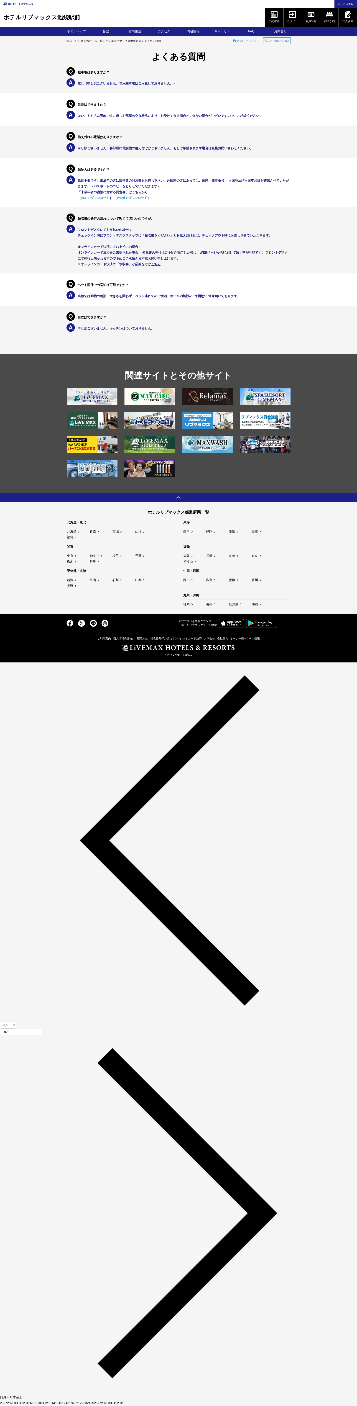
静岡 (209, 531)
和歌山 (188, 561)
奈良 (255, 556)
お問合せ (280, 31)
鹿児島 (233, 604)
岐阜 (186, 531)
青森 (93, 531)
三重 (255, 531)
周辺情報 (193, 31)
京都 (232, 556)
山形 (138, 531)
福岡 (186, 604)
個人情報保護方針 (124, 638)
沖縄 (255, 604)
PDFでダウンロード (95, 198)
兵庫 (209, 556)
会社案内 (222, 638)
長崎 (209, 604)
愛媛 (232, 580)
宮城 (115, 531)
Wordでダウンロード (132, 198)
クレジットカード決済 (188, 638)
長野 (70, 586)
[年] (21, 1032)
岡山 (186, 580)
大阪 (186, 556)
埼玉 (115, 556)
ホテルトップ (76, 31)
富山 (93, 580)
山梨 (138, 580)
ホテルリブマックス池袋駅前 (41, 17)
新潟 (70, 580)
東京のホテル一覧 (91, 41)
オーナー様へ (238, 638)
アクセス (164, 31)
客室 (105, 31)
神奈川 (94, 556)
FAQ (251, 31)
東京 (70, 556)
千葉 (138, 556)
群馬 (93, 561)
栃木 (70, 561)
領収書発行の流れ (161, 638)
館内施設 (134, 31)
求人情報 (254, 638)
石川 (115, 580)
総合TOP (71, 41)
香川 (255, 580)
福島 (70, 537)
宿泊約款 (142, 638)
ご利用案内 (104, 638)
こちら (156, 264)
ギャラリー (222, 31)
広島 (209, 580)
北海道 (71, 531)
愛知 (232, 531)
